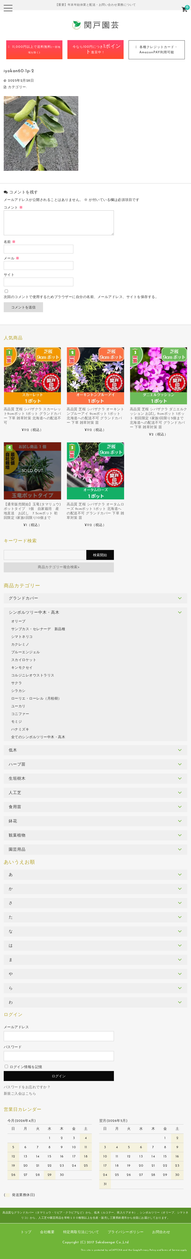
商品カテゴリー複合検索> (59, 567)
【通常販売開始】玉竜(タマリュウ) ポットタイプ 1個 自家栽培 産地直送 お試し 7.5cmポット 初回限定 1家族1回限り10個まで (32, 511)
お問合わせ (161, 1232)
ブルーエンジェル (25, 652)
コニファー (20, 714)
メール (11, 258)
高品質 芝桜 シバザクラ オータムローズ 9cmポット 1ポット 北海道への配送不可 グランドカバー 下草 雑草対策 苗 (95, 511)
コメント (13, 208)
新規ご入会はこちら (20, 1094)
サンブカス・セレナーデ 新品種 (38, 629)
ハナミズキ (20, 729)
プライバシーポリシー (126, 1232)
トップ (26, 1232)
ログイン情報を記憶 (23, 1067)
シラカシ (18, 691)
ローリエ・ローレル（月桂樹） (36, 699)
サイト (9, 275)
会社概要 (47, 1232)
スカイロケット (24, 660)
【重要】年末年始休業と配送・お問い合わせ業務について (95, 4)
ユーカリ (18, 706)
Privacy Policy (148, 1250)
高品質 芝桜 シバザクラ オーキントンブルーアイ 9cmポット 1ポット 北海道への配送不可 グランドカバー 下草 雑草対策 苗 (95, 416)
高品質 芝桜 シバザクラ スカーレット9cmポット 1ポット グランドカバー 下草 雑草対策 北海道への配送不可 (32, 416)
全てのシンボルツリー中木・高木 (38, 737)
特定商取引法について (81, 1232)
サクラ (16, 683)
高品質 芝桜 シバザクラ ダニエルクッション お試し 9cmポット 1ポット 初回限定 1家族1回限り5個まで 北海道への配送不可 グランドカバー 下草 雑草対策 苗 (158, 418)
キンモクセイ (22, 668)
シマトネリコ (22, 637)
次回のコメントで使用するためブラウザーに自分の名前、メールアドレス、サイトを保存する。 (81, 297)
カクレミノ (20, 645)
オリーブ (18, 621)
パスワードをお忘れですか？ (27, 1087)
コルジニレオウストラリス (32, 675)
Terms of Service (170, 1250)
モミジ (16, 722)
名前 (10, 242)
